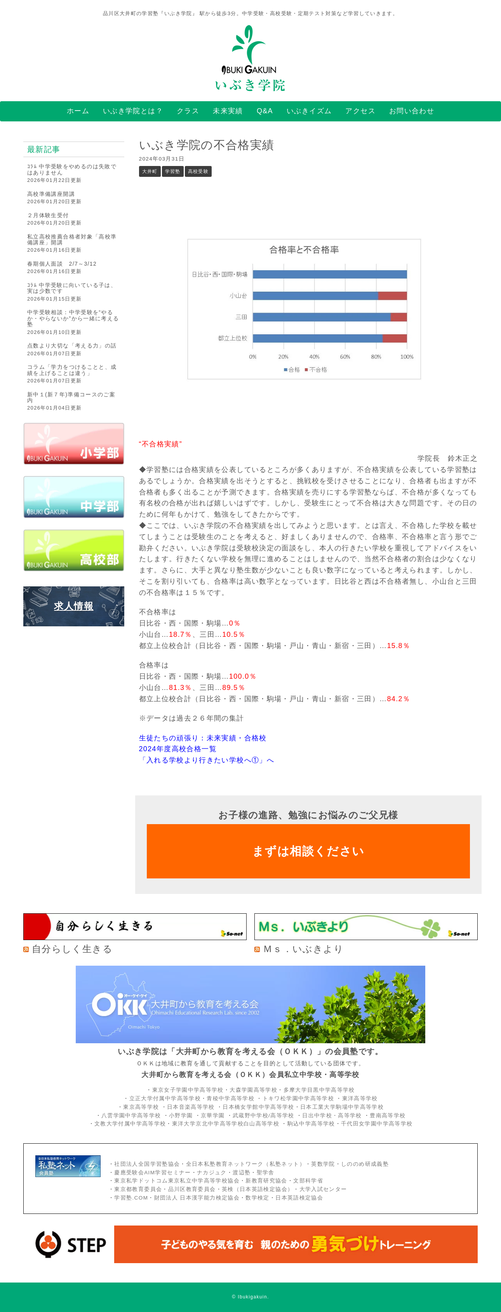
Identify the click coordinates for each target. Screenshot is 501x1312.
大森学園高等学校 (253, 1090)
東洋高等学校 (360, 1098)
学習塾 (173, 171)
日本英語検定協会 (299, 1198)
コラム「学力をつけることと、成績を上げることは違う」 (72, 370)
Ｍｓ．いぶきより (303, 949)
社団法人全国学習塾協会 (147, 1164)
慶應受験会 (129, 1172)
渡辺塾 (241, 1172)
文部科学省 (308, 1181)
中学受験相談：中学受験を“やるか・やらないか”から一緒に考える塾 (73, 318)
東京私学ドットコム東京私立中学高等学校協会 (177, 1181)
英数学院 (323, 1164)
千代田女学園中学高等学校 (376, 1124)
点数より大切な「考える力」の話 (72, 345)
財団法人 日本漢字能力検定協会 (197, 1198)
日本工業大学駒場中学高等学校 (342, 1107)
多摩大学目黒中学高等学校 (319, 1090)
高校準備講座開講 (51, 194)
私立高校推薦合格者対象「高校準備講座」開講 (72, 239)
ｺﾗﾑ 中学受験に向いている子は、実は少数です (72, 288)
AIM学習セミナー (167, 1172)
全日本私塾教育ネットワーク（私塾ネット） (245, 1164)
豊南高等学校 (387, 1115)
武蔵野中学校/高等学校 (263, 1115)
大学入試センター (323, 1189)
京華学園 (214, 1115)
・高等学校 (347, 1115)
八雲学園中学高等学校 (131, 1115)
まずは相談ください (308, 851)
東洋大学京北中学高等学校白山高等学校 (227, 1124)
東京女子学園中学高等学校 (188, 1090)
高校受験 (198, 171)
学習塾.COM (131, 1198)
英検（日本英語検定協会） (257, 1189)
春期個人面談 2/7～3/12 (62, 264)
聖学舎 (266, 1172)
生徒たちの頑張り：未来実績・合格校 (203, 738)
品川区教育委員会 (192, 1189)
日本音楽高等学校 (191, 1107)
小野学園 (181, 1115)
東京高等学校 (141, 1107)
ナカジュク (212, 1172)
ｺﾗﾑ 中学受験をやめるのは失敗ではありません (72, 169)
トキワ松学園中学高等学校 (299, 1098)
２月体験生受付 (48, 215)
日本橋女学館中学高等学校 (258, 1107)
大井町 (150, 171)
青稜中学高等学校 (230, 1098)
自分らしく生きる (72, 949)
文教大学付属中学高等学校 (130, 1124)
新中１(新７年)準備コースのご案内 (71, 397)
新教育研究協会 (266, 1181)
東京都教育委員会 (138, 1189)
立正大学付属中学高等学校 (165, 1098)
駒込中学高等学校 (311, 1124)
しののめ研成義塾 (365, 1164)
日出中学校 (317, 1115)
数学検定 (257, 1198)
